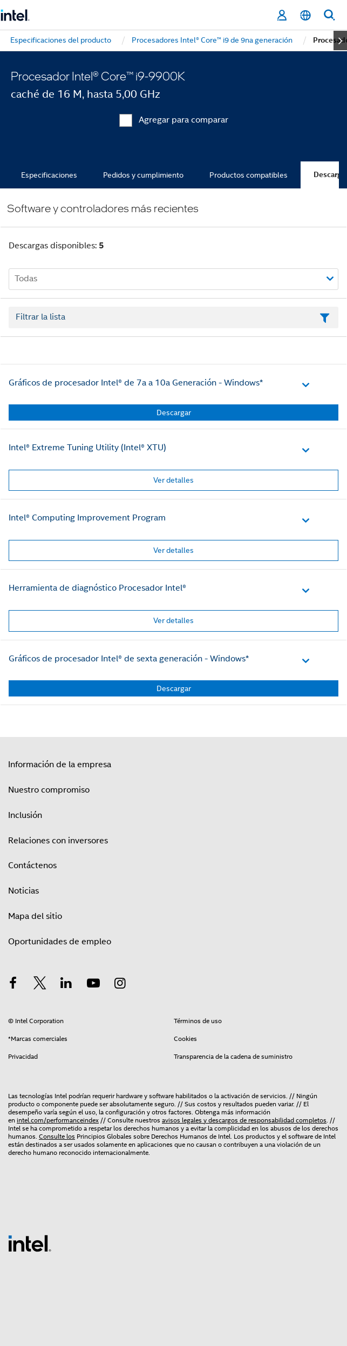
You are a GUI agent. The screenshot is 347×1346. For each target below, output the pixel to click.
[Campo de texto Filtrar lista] (173, 317)
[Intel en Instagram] (120, 985)
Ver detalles (173, 480)
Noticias (23, 890)
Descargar (174, 412)
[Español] (305, 15)
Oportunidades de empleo (59, 941)
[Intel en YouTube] (93, 985)
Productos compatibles (248, 175)
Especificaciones (49, 175)
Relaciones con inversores (58, 840)
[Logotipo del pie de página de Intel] (29, 1242)
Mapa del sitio (35, 916)
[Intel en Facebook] (13, 985)
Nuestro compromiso (49, 789)
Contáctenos (32, 865)
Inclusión (25, 815)
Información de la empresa (59, 764)
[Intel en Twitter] (40, 985)
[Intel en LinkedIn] (66, 985)
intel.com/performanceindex (58, 1120)
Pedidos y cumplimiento (143, 175)
